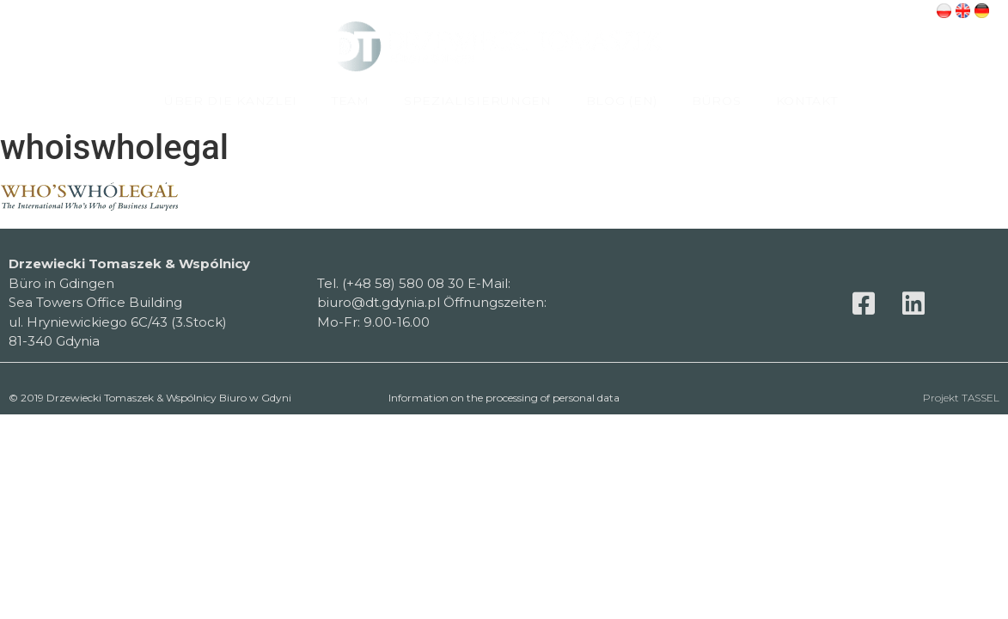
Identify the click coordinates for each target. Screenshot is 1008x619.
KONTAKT (807, 100)
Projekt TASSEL (961, 397)
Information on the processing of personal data (504, 397)
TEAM (351, 100)
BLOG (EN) (621, 100)
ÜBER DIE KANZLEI (230, 100)
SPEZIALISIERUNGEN (478, 100)
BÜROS (717, 100)
